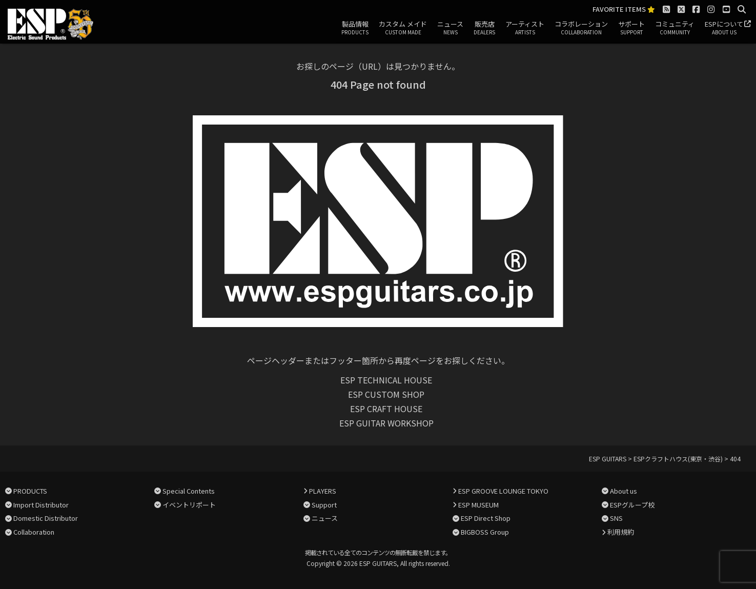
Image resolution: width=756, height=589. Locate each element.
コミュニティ (674, 28)
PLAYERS (322, 491)
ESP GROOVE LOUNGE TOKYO (503, 491)
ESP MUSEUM (478, 505)
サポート (631, 28)
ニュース (450, 28)
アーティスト (524, 28)
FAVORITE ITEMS (623, 9)
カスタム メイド (403, 28)
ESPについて (724, 28)
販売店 (484, 28)
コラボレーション (581, 28)
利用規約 (620, 532)
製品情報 (355, 28)
